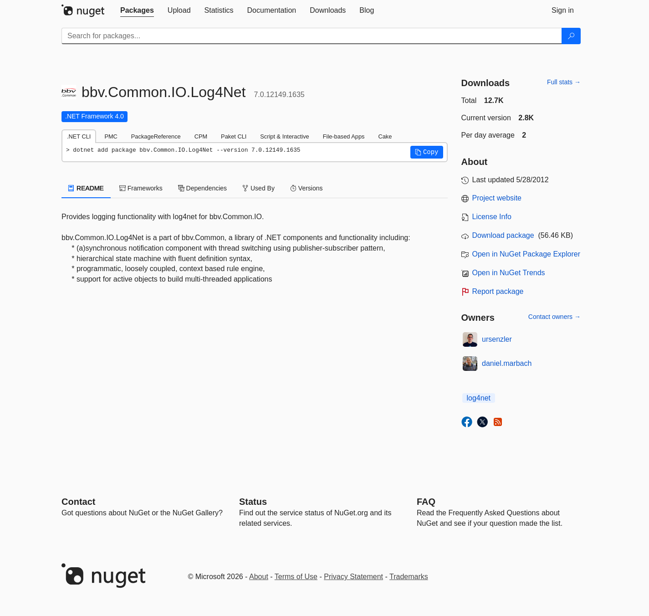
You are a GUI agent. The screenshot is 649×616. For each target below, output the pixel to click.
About (258, 576)
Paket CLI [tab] (233, 136)
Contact (78, 502)
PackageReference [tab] (156, 136)
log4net (479, 398)
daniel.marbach (506, 363)
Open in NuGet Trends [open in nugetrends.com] (508, 273)
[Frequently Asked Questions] (426, 502)
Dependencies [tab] (202, 188)
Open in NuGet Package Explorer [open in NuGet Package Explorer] (526, 254)
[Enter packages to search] (311, 36)
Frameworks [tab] (141, 188)
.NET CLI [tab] (79, 136)
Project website (497, 198)
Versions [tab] (306, 188)
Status (253, 502)
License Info (491, 217)
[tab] (137, 10)
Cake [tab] (385, 136)
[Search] (571, 36)
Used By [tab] (258, 188)
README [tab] (86, 188)
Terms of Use (296, 576)
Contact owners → (554, 316)
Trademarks (408, 576)
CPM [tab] (200, 136)
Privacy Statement (353, 576)
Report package (498, 291)
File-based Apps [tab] (344, 136)
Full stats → (564, 82)
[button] (426, 152)
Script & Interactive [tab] (284, 136)
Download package (503, 235)
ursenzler (497, 339)
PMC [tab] (110, 136)
